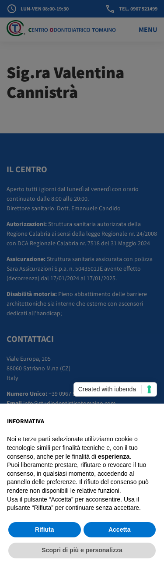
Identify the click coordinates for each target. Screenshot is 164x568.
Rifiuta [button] (44, 529)
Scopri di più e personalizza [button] (82, 550)
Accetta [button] (119, 529)
